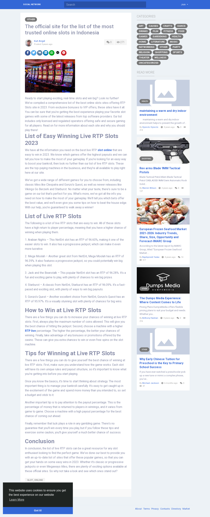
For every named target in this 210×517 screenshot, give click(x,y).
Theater (144, 57)
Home (142, 41)
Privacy (155, 508)
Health (176, 36)
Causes (153, 26)
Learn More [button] (16, 499)
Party (176, 47)
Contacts (165, 508)
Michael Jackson (150, 383)
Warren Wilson (149, 188)
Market (186, 508)
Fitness (168, 31)
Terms (146, 508)
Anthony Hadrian (150, 318)
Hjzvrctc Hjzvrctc (150, 127)
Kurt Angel (39, 41)
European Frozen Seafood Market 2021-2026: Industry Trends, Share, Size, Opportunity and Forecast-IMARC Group (163, 235)
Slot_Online (35, 480)
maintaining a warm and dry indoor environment (163, 113)
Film (155, 31)
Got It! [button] (38, 510)
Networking (146, 47)
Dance (181, 26)
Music (174, 41)
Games (143, 36)
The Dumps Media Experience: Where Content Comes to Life (160, 300)
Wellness (160, 57)
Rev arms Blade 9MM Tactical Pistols (160, 170)
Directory (176, 508)
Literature (158, 41)
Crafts (167, 26)
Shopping (161, 52)
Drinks (143, 31)
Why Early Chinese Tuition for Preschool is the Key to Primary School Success (161, 363)
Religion (144, 52)
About (138, 508)
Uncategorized (148, 62)
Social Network (32, 4)
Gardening (160, 36)
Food (181, 31)
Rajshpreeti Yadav (150, 257)
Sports (177, 52)
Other (31, 19)
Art (141, 26)
